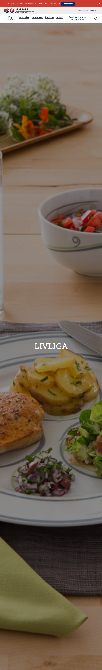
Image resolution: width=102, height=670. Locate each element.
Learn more (68, 4)
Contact (93, 10)
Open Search (96, 18)
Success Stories (82, 10)
